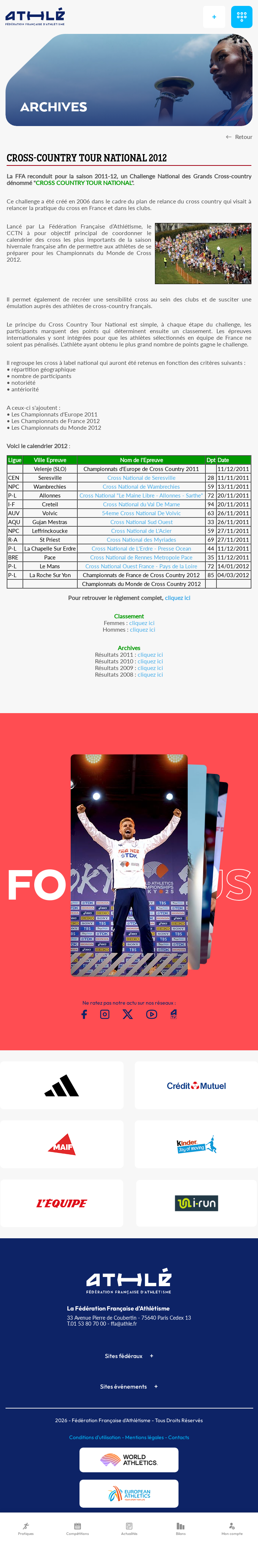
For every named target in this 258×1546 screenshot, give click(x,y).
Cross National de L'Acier (141, 530)
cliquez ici (177, 597)
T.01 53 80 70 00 (86, 1323)
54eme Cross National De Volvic (141, 513)
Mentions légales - (146, 1437)
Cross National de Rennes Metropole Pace (141, 557)
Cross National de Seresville (141, 477)
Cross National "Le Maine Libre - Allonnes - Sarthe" (141, 495)
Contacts (178, 1437)
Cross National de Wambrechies (141, 486)
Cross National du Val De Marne (141, 504)
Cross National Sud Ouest (141, 522)
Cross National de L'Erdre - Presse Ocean (141, 548)
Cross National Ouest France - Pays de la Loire (141, 566)
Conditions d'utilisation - (97, 1437)
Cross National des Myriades (141, 539)
